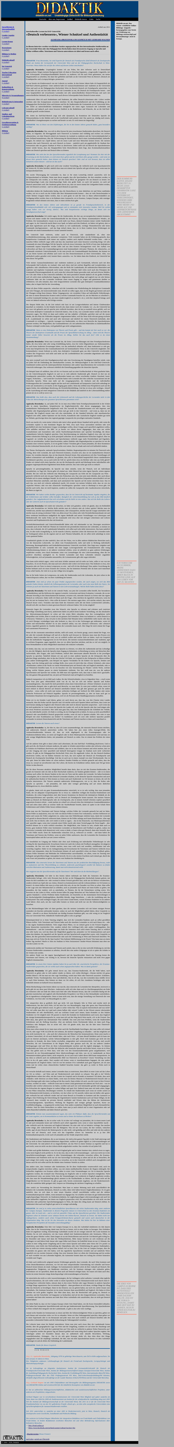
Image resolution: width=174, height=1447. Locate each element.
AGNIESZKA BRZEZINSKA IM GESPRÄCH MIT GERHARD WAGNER (80, 40)
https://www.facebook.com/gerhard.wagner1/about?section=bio (51, 1428)
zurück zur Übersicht (41, 1439)
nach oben (29, 1439)
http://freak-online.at (36, 1425)
